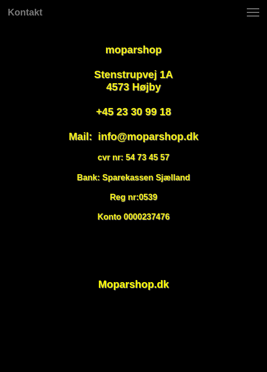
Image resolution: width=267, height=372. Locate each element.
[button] (253, 12)
